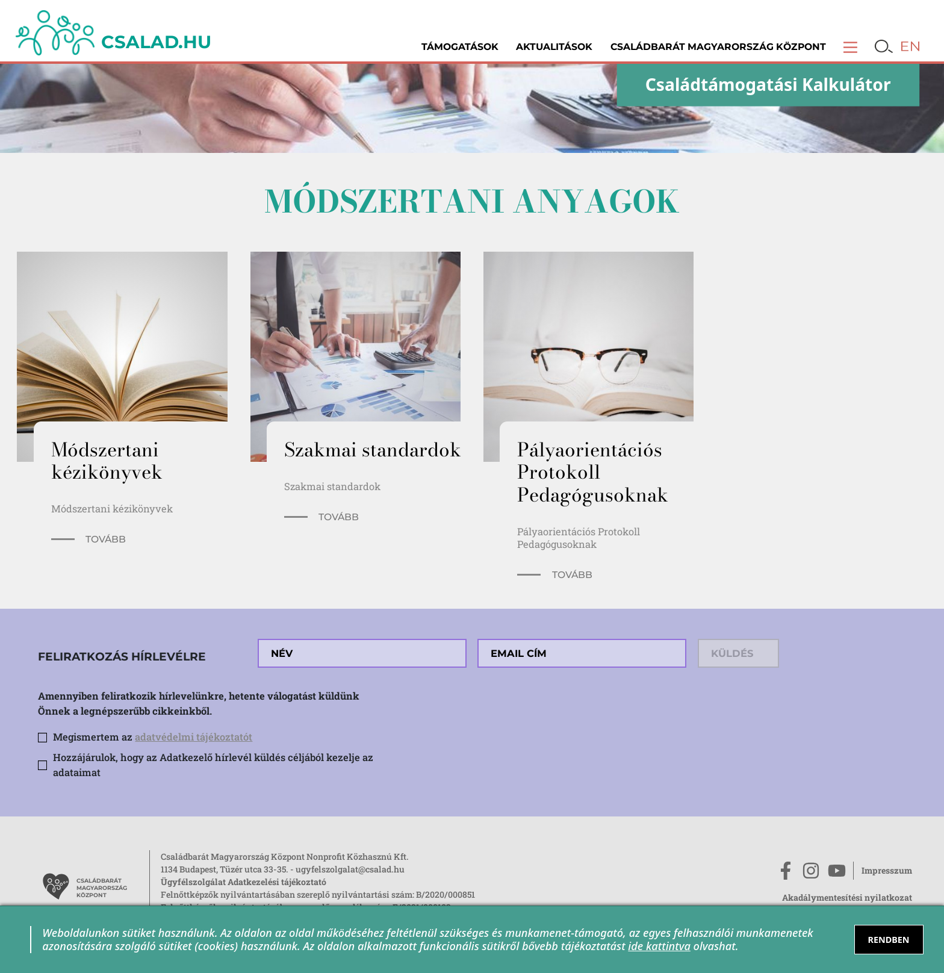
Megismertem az (152, 736)
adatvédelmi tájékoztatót (193, 736)
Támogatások (459, 46)
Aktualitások (554, 46)
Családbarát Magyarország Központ (718, 46)
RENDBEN (888, 939)
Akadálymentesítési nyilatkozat (847, 897)
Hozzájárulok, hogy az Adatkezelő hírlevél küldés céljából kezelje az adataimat (213, 765)
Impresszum (887, 870)
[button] (850, 47)
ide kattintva (659, 946)
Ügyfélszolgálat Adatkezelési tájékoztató (243, 882)
